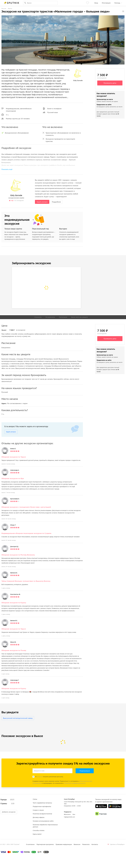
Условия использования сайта (43, 821)
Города (7, 799)
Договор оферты (38, 817)
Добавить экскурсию (8, 812)
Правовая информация (64, 844)
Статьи (35, 799)
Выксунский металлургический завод (17, 718)
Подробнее (56, 202)
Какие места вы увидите (79, 317)
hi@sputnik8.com (69, 817)
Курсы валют (37, 834)
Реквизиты (86, 844)
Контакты (95, 844)
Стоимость (37, 317)
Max (74, 814)
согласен (40, 776)
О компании (30, 844)
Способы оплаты (38, 830)
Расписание (63, 317)
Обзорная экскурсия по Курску (13, 603)
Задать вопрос (42, 202)
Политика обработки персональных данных (45, 826)
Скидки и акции (38, 810)
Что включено (50, 317)
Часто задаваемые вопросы (42, 803)
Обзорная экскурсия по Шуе (12, 478)
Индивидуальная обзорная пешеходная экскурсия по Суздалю (26, 533)
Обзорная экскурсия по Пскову (13, 650)
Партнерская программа (45, 844)
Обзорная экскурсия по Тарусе (13, 457)
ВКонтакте (67, 814)
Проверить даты (110, 83)
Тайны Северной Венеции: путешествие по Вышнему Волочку (25, 581)
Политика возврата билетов (42, 814)
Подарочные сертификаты (42, 806)
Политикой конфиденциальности (75, 783)
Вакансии (77, 844)
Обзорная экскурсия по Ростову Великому (18, 555)
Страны (7, 803)
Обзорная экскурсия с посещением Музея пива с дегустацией (26, 507)
